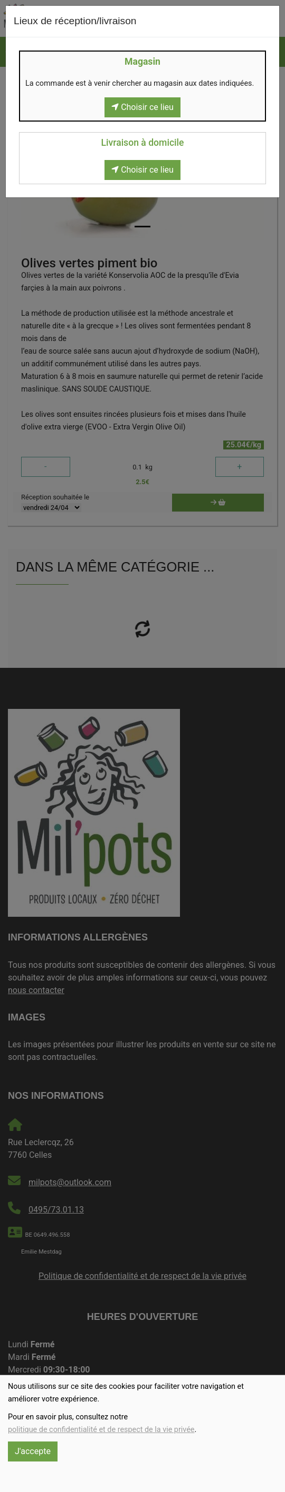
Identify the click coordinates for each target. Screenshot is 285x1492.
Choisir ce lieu (142, 107)
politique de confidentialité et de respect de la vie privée (101, 1429)
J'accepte (33, 1451)
